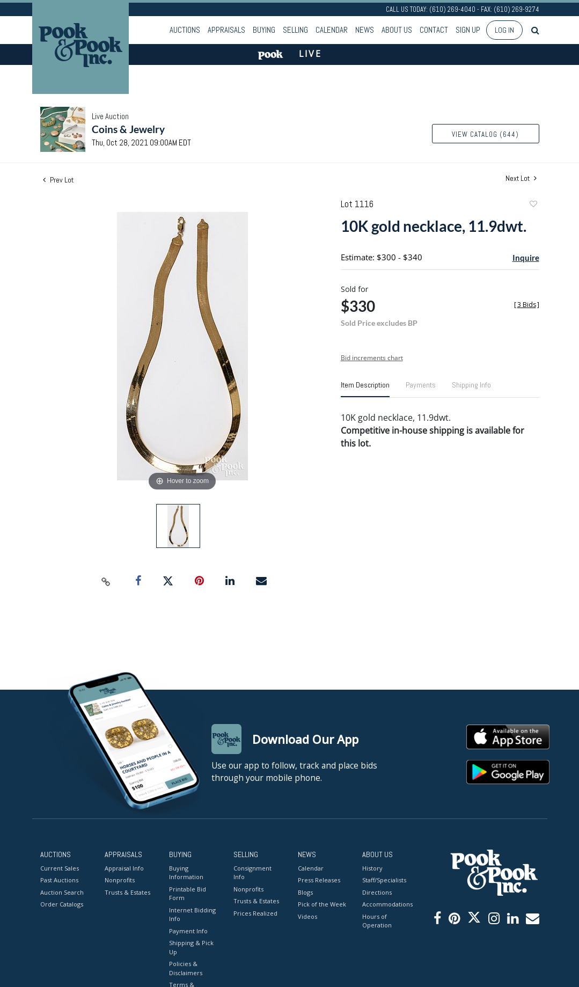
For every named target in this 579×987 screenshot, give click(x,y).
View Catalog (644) (485, 134)
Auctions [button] (185, 30)
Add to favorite (532, 205)
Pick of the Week (322, 904)
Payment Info (188, 931)
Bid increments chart (372, 357)
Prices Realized (255, 913)
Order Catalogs (61, 904)
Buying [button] (264, 30)
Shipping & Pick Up (191, 947)
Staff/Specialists (384, 880)
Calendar (332, 30)
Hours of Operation (377, 921)
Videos (307, 916)
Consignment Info (252, 872)
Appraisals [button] (226, 30)
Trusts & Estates (127, 892)
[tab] (365, 389)
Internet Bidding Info (192, 914)
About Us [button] (397, 30)
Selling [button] (295, 30)
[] (526, 304)
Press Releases (319, 880)
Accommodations (386, 904)
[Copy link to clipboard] (105, 581)
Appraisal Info (124, 868)
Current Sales (59, 868)
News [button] (364, 30)
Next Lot (521, 178)
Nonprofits (120, 880)
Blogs (305, 892)
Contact (434, 30)
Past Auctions (59, 880)
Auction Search (62, 892)
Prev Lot (58, 180)
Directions (377, 892)
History (372, 868)
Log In (504, 30)
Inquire (525, 257)
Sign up (468, 30)
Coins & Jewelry (128, 129)
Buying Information (186, 872)
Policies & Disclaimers (185, 968)
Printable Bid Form (187, 893)
